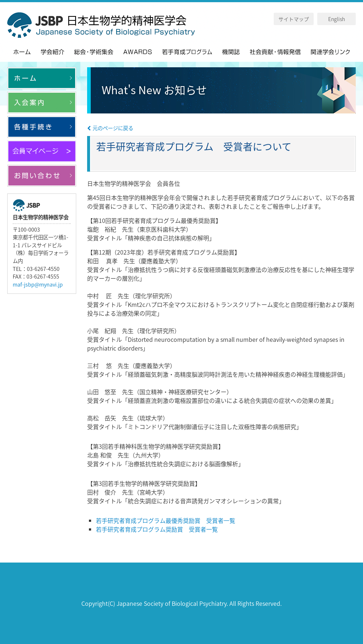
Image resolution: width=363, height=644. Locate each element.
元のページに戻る (110, 128)
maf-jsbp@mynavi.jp (38, 284)
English (336, 19)
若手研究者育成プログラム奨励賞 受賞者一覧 (157, 529)
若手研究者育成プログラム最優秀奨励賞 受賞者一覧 (165, 520)
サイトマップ (293, 19)
